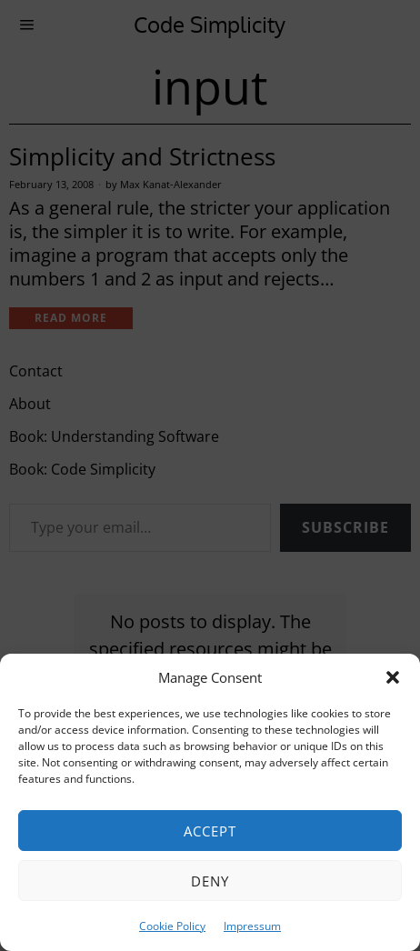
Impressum (252, 926)
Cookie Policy (172, 926)
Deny (210, 881)
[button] (393, 677)
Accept (210, 831)
